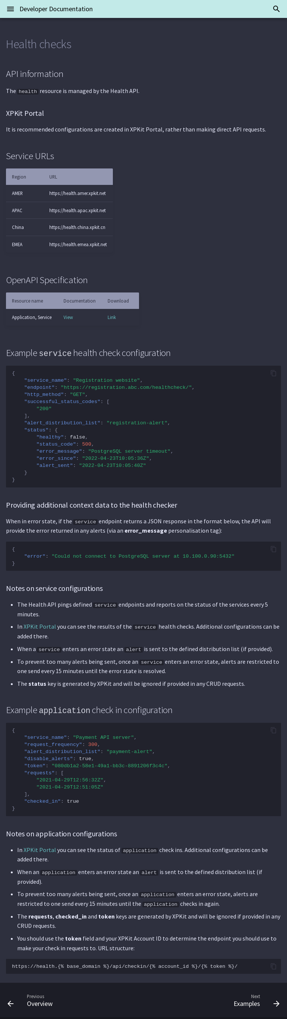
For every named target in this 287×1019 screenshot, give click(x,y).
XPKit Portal (40, 626)
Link (112, 317)
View (68, 317)
